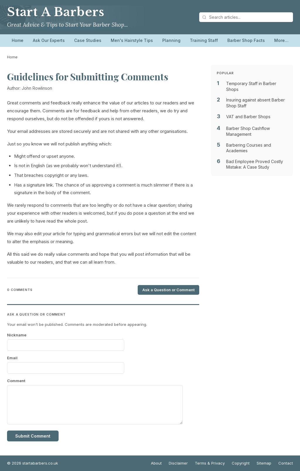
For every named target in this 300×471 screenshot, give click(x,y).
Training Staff (204, 40)
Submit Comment (32, 435)
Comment (16, 380)
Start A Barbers (55, 12)
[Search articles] (246, 17)
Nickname (16, 335)
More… (281, 40)
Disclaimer (178, 463)
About (156, 463)
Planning (171, 40)
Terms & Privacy (210, 463)
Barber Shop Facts (246, 40)
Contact (285, 463)
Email (12, 357)
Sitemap (264, 463)
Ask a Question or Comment (168, 289)
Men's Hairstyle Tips (132, 40)
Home (17, 40)
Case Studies (87, 40)
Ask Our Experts (49, 40)
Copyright (241, 463)
